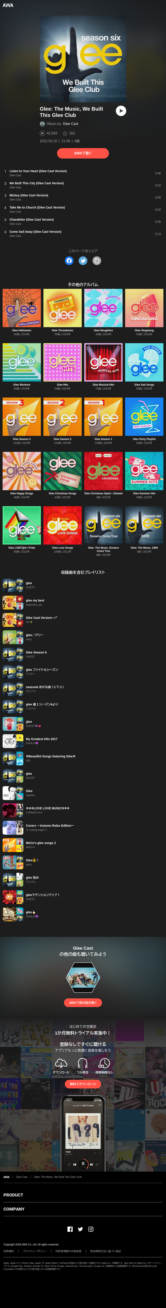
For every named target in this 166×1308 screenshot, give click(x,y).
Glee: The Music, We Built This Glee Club (58, 1177)
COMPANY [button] (13, 1209)
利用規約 (8, 1251)
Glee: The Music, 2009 (144, 547)
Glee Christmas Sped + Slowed (103, 493)
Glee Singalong (144, 330)
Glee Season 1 (103, 439)
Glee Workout (21, 384)
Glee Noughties (103, 330)
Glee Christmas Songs (62, 493)
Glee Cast (70, 124)
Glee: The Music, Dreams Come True (103, 549)
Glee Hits (62, 384)
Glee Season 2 (62, 439)
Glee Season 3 (21, 439)
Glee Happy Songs (21, 493)
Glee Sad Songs (144, 384)
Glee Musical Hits (103, 384)
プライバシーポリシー (35, 1251)
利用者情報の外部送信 (68, 1251)
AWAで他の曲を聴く (83, 1002)
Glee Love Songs (62, 547)
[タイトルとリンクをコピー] (97, 260)
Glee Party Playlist (144, 439)
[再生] (121, 111)
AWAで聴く (83, 153)
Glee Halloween (21, 330)
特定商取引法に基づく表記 (105, 1251)
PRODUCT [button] (13, 1195)
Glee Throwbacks (62, 330)
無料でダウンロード (83, 1084)
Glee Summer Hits (144, 493)
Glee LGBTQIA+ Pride (21, 547)
